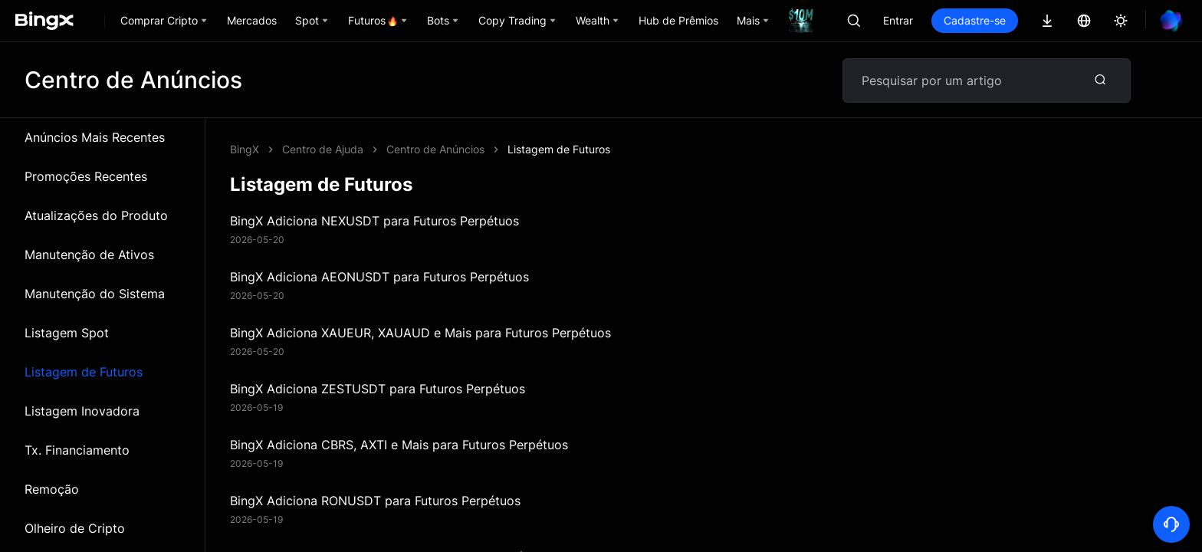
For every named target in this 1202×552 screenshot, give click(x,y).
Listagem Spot (67, 332)
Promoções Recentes (86, 176)
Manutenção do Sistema (95, 293)
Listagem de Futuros (84, 372)
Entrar (898, 20)
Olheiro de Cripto (75, 528)
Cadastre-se (975, 20)
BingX (244, 149)
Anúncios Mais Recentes (95, 137)
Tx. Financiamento (77, 450)
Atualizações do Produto (96, 215)
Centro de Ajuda (322, 149)
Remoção (52, 489)
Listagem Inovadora (82, 411)
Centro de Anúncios (435, 149)
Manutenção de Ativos (89, 254)
